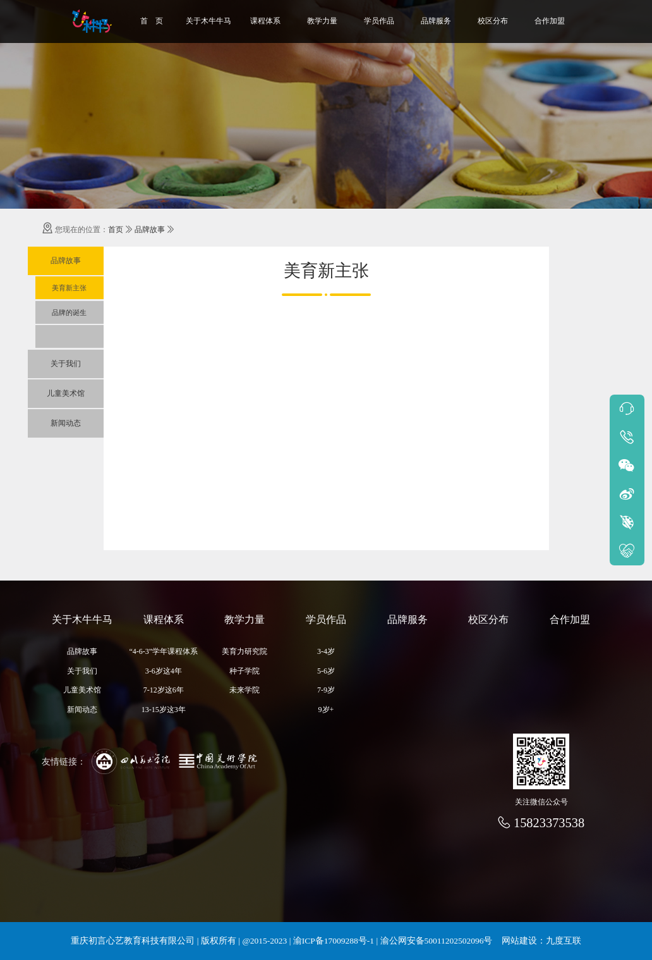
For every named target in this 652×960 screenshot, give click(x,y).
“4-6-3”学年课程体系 (164, 651)
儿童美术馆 (66, 393)
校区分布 (493, 20)
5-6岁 (326, 671)
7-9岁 (326, 690)
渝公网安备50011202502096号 (436, 940)
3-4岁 (326, 651)
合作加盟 (549, 20)
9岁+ (326, 709)
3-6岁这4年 (163, 671)
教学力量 (322, 20)
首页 (115, 229)
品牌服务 (436, 20)
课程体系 (265, 20)
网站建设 (519, 940)
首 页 (151, 20)
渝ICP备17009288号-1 (333, 940)
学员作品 (379, 20)
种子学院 (244, 671)
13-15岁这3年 (164, 709)
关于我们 (66, 363)
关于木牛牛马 (208, 20)
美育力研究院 (244, 651)
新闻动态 (66, 423)
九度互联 (563, 940)
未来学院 (244, 690)
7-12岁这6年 (163, 690)
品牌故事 (150, 229)
